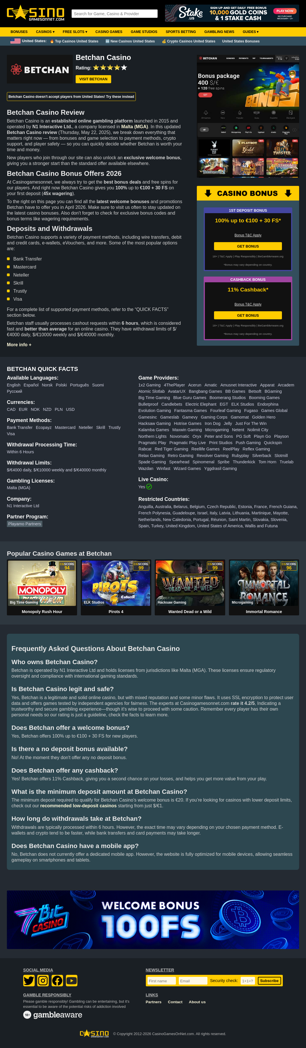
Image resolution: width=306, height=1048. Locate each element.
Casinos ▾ (45, 32)
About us (197, 1002)
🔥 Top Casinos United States (74, 41)
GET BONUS (248, 246)
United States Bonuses (241, 41)
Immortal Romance (264, 611)
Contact (175, 1002)
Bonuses (19, 32)
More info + (19, 344)
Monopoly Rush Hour (42, 611)
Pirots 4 (116, 611)
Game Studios (144, 32)
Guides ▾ (250, 32)
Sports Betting (181, 32)
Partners (154, 1002)
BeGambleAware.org (270, 256)
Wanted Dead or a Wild (190, 611)
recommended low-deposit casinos (78, 805)
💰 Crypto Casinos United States (188, 41)
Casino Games (108, 32)
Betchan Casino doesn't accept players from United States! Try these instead (71, 97)
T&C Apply (225, 256)
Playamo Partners (24, 524)
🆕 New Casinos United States (130, 41)
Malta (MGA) (134, 126)
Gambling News (219, 32)
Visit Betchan (93, 79)
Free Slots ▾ (75, 32)
